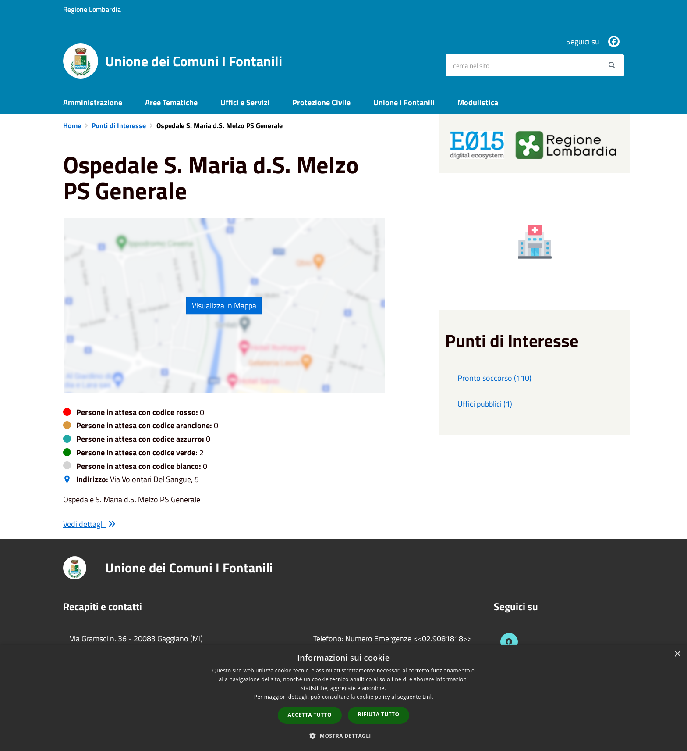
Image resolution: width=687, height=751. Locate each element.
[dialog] (343, 698)
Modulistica (477, 102)
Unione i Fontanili (404, 102)
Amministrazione (92, 102)
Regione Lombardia (92, 9)
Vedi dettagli (89, 524)
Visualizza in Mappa (224, 305)
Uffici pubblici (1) (484, 404)
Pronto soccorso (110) (494, 378)
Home (73, 125)
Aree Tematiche (171, 102)
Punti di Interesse (120, 125)
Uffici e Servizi (244, 102)
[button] (343, 735)
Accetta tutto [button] (310, 715)
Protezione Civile (321, 102)
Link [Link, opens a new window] (427, 697)
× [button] (677, 654)
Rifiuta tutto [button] (379, 714)
